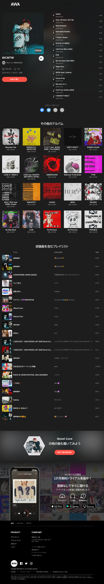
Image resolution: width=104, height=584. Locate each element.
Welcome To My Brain (72, 175)
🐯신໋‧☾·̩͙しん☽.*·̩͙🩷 (60, 416)
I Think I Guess (62, 37)
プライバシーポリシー (26, 572)
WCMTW (28, 523)
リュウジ (57, 375)
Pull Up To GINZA (63, 43)
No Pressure (52, 230)
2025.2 (15, 333)
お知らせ (14, 544)
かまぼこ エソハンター (61, 358)
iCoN (31, 230)
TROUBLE (93, 230)
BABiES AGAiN (93, 147)
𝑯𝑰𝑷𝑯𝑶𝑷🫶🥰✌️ (19, 416)
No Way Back (11, 230)
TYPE (93, 175)
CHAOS (52, 202)
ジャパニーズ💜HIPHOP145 (23, 300)
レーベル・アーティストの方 (39, 552)
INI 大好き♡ (58, 408)
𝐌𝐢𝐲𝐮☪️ (56, 383)
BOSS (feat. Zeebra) (63, 72)
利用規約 (13, 572)
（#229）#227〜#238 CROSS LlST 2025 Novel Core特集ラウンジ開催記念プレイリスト (45, 341)
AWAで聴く (14, 79)
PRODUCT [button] (15, 532)
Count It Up (60, 78)
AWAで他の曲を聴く (64, 452)
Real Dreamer (61, 26)
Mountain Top (10, 147)
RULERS (93, 202)
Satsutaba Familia (63, 32)
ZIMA (56, 325)
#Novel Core (18, 308)
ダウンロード (15, 537)
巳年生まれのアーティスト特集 (24, 366)
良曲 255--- (17, 291)
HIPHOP (16, 325)
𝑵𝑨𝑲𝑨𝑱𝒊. (57, 291)
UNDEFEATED (52, 175)
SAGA (58, 14)
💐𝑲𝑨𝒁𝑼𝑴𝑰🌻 (59, 258)
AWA (56, 366)
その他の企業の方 (37, 555)
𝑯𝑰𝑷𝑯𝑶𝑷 (16, 258)
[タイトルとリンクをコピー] (55, 110)
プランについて (16, 540)
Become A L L (61, 84)
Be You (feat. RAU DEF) (65, 61)
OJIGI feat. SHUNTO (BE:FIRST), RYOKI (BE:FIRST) (31, 177)
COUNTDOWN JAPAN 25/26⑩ (25, 275)
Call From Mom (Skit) (64, 49)
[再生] (41, 58)
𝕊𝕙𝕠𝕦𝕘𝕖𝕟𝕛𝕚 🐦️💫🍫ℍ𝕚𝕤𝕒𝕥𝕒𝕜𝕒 (64, 300)
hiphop (16, 400)
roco (55, 333)
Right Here (60, 67)
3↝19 (56, 308)
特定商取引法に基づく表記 (60, 572)
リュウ (56, 283)
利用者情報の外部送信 (42, 572)
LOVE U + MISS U (11, 175)
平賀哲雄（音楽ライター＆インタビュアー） (67, 275)
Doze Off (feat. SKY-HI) (65, 20)
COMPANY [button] (37, 532)
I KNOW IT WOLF (62, 96)
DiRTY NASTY (72, 147)
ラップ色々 (17, 283)
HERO (72, 202)
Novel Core (18, 63)
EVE (57, 55)
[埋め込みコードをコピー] (62, 110)
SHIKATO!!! (31, 202)
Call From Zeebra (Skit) (65, 90)
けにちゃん (57, 400)
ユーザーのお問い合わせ (38, 547)
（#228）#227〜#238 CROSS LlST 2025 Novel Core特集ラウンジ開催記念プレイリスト (45, 350)
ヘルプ (13, 547)
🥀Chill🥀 (17, 383)
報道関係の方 (35, 550)
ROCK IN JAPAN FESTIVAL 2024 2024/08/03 (30, 375)
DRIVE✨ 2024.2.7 (20, 408)
